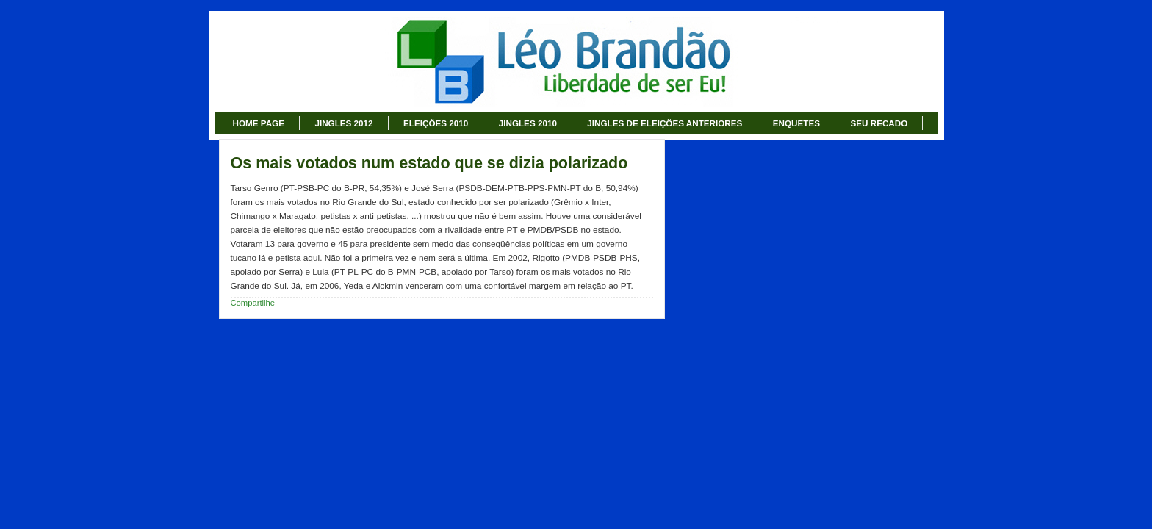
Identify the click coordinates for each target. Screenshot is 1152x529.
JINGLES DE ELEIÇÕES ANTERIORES (664, 123)
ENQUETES (796, 123)
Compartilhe (253, 302)
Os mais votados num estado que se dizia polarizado (429, 163)
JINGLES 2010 (528, 123)
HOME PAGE (258, 123)
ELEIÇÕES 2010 (435, 123)
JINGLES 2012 (343, 123)
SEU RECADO (878, 123)
